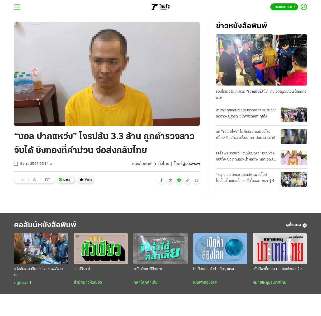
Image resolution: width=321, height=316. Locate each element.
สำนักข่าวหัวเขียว (88, 283)
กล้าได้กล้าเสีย (145, 283)
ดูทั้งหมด (296, 225)
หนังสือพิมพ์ (142, 164)
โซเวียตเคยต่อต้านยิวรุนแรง (213, 269)
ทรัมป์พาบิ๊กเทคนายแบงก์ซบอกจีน (277, 269)
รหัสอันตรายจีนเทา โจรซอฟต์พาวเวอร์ (38, 272)
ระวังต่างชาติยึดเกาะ (147, 269)
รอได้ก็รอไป (82, 269)
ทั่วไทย (163, 164)
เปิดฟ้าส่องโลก (205, 283)
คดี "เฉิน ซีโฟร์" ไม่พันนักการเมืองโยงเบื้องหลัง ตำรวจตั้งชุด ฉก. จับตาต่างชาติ (245, 135)
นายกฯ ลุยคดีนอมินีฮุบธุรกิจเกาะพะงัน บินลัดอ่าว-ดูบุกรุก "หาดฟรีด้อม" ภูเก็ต (246, 114)
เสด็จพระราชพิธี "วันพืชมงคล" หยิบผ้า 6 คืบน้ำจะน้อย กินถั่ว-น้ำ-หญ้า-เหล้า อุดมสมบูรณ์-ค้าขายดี (245, 157)
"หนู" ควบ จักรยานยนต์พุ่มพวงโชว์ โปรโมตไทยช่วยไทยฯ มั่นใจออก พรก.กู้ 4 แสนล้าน (245, 178)
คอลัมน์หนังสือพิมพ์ (45, 225)
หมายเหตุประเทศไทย (269, 283)
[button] (161, 180)
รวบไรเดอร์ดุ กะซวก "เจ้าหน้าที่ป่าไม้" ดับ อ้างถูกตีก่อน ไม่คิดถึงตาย (261, 95)
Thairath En (284, 7)
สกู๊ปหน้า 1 (22, 283)
